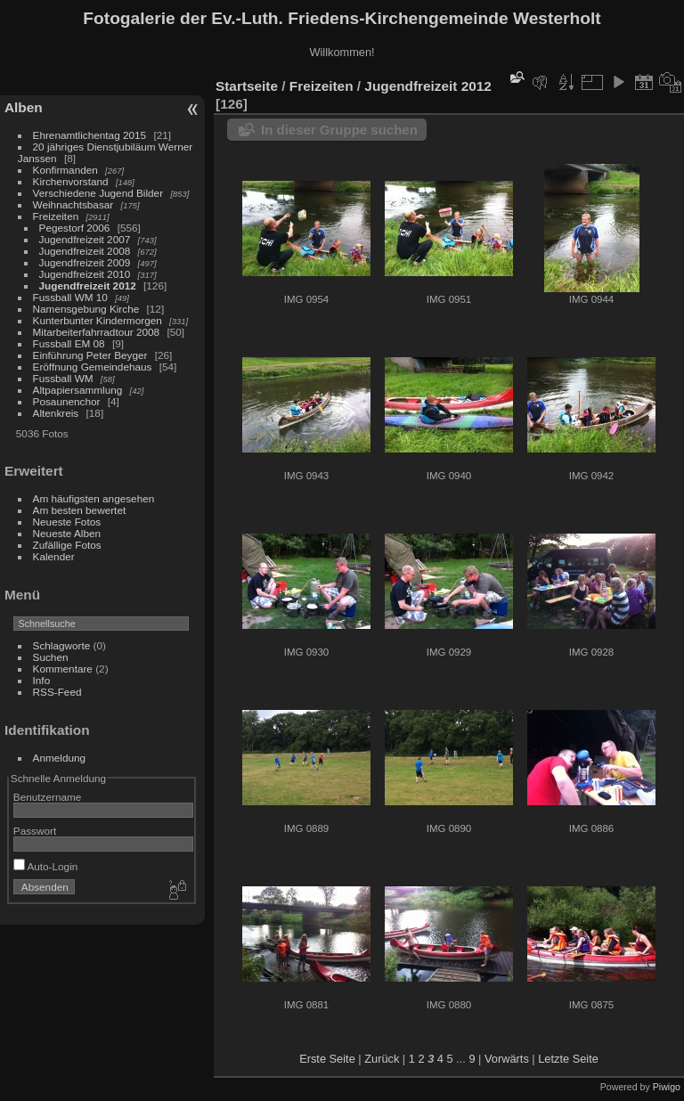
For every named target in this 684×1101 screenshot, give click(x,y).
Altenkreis (56, 413)
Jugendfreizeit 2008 (85, 251)
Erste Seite (327, 1058)
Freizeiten (56, 216)
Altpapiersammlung (78, 390)
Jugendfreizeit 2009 (85, 262)
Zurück (381, 1058)
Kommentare (63, 668)
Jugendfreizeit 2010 (85, 274)
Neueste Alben (67, 533)
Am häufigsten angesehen (94, 498)
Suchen (51, 657)
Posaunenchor (67, 401)
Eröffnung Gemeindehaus (92, 366)
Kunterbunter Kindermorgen (97, 320)
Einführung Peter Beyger (90, 355)
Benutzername (47, 797)
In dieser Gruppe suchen (339, 129)
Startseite (247, 86)
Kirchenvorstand (71, 181)
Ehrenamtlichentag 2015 (90, 135)
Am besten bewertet (79, 510)
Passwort (34, 830)
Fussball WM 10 (70, 297)
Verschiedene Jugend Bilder (98, 193)
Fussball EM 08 (69, 343)
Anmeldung (59, 757)
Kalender (54, 556)
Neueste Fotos (67, 521)
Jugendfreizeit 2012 (87, 285)
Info (42, 680)
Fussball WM (63, 378)
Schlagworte (62, 645)
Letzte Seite (568, 1058)
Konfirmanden (65, 169)
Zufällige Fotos (67, 544)
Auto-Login (45, 866)
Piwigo (666, 1086)
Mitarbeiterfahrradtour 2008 (96, 332)
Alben (23, 107)
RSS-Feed (57, 691)
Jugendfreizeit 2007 (85, 239)
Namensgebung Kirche (86, 308)
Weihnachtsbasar (73, 204)
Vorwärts (506, 1058)
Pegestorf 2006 (74, 227)
